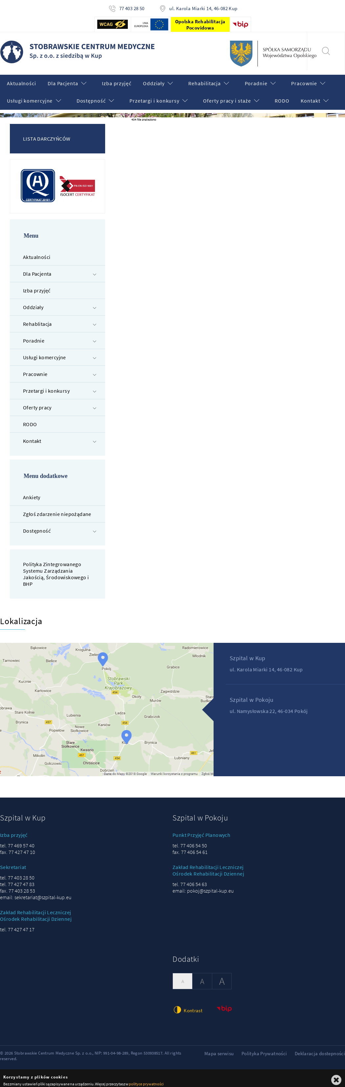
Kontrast (187, 1005)
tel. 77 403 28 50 (17, 873)
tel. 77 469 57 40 (17, 841)
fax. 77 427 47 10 (17, 847)
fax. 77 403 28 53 (17, 886)
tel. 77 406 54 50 (189, 841)
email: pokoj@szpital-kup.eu (203, 886)
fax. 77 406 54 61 (190, 847)
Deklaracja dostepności (320, 1049)
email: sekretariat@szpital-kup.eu (35, 893)
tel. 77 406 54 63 (189, 880)
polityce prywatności (146, 1079)
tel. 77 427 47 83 (17, 880)
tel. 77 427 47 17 (17, 925)
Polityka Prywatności (264, 1049)
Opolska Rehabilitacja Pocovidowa (200, 24)
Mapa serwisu (219, 1049)
